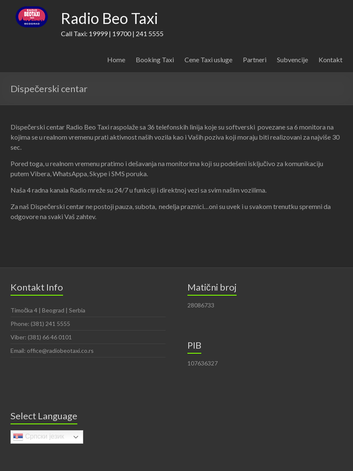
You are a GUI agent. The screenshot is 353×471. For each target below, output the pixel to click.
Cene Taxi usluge (208, 60)
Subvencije (292, 60)
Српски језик (38, 437)
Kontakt (330, 60)
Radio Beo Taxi (109, 18)
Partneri (254, 60)
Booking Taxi (155, 60)
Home (116, 60)
